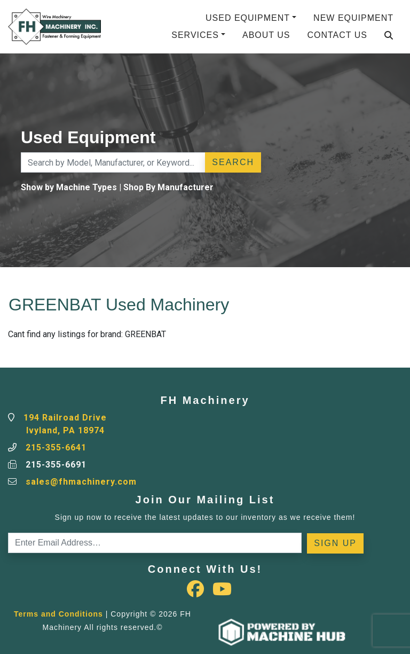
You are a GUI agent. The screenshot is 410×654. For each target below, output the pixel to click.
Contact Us (337, 35)
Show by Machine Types (69, 187)
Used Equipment (248, 17)
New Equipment (353, 17)
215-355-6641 (56, 447)
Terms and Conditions (58, 614)
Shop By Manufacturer (168, 187)
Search (233, 162)
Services (195, 35)
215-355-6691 (56, 465)
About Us (266, 35)
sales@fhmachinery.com (81, 482)
